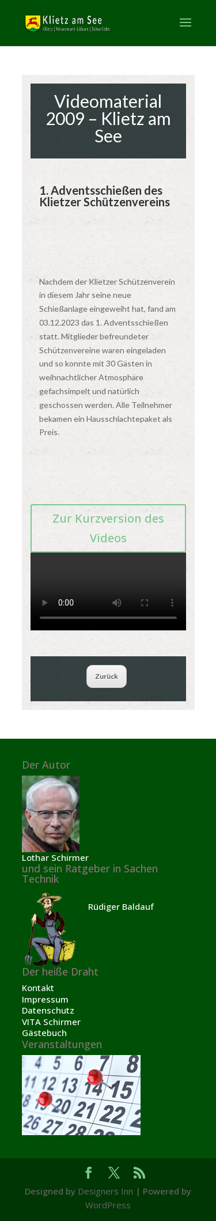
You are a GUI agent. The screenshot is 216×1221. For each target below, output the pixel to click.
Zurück (106, 676)
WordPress (108, 1205)
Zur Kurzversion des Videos (108, 528)
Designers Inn (105, 1191)
